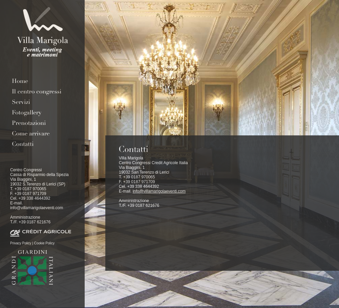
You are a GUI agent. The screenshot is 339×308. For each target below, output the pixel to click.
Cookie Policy (44, 243)
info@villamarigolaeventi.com (36, 207)
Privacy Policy (20, 243)
